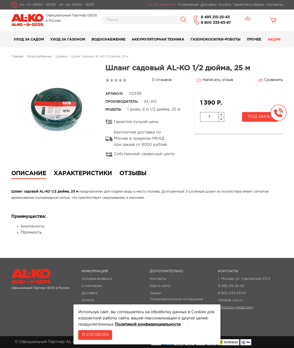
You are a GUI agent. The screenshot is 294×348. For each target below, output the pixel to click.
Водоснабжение (108, 39)
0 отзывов (162, 80)
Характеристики (83, 173)
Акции (274, 39)
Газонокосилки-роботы (215, 39)
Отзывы (132, 173)
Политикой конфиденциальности (148, 324)
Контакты (158, 278)
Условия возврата (96, 278)
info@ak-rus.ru (230, 300)
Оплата (87, 300)
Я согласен (95, 335)
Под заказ (260, 116)
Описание (28, 173)
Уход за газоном (67, 39)
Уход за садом (29, 39)
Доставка (89, 293)
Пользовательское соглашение (176, 299)
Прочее (254, 39)
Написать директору (235, 307)
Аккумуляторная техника (158, 39)
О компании (91, 286)
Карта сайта (160, 286)
